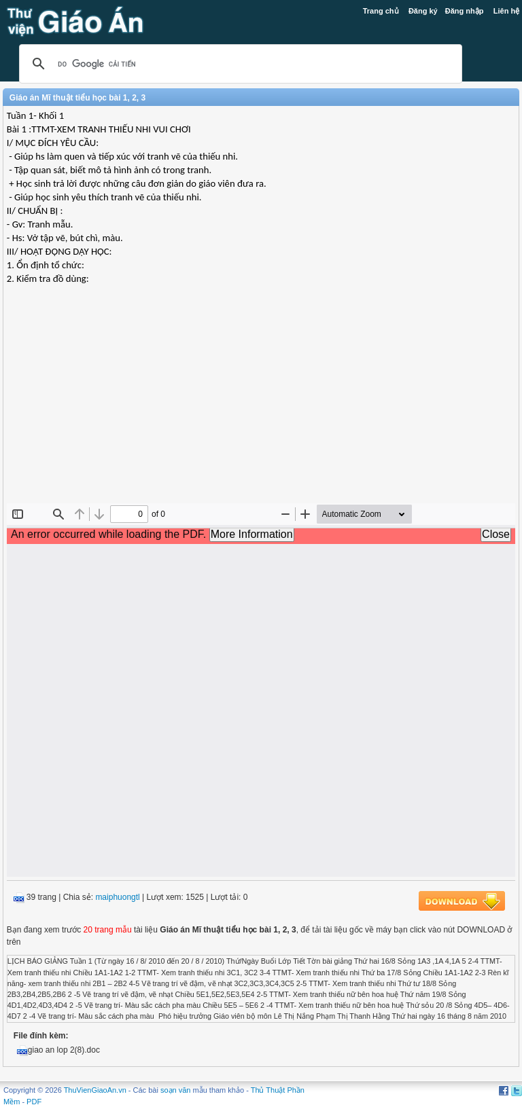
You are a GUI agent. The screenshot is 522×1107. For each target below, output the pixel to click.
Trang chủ (381, 11)
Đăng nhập (464, 11)
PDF (34, 1101)
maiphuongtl (117, 897)
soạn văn (175, 1090)
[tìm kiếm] (238, 64)
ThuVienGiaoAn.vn (95, 1090)
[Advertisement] (261, 405)
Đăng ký (423, 11)
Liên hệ (506, 11)
